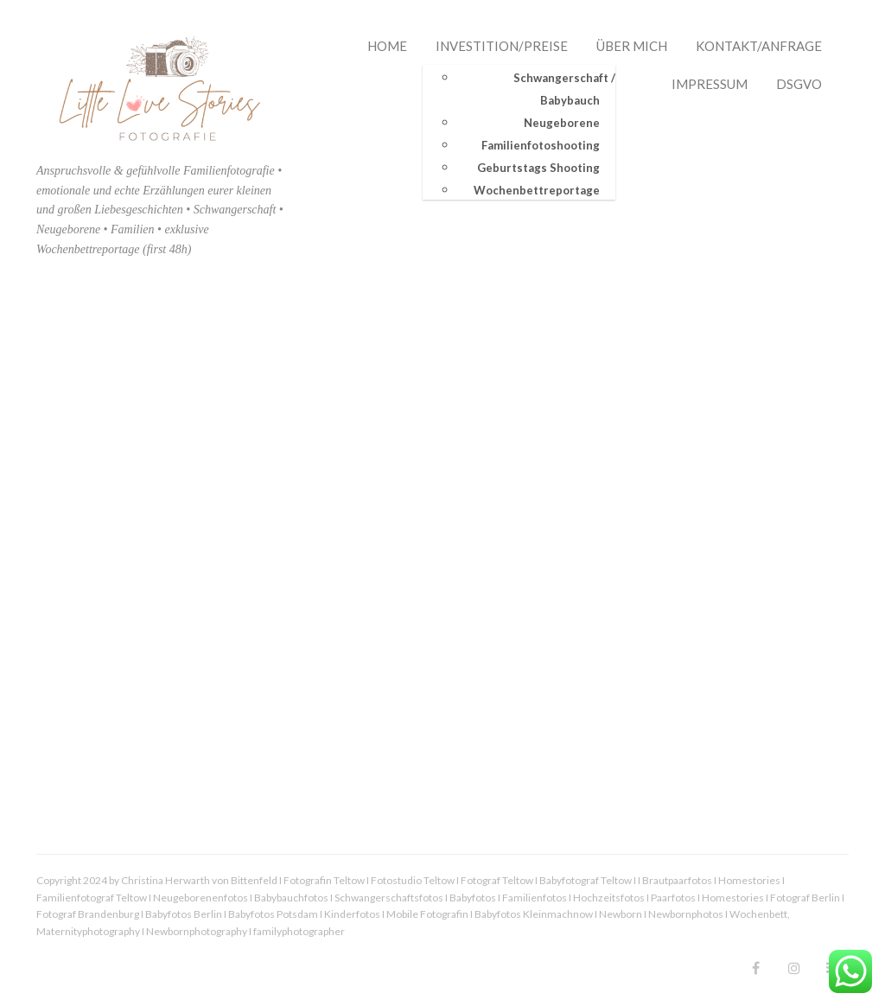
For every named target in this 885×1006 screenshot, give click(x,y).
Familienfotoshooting (540, 144)
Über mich (631, 46)
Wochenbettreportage (537, 189)
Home (387, 46)
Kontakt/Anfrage (759, 46)
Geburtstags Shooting (538, 167)
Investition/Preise (502, 46)
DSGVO (799, 84)
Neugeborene (562, 122)
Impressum (710, 84)
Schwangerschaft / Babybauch (564, 88)
